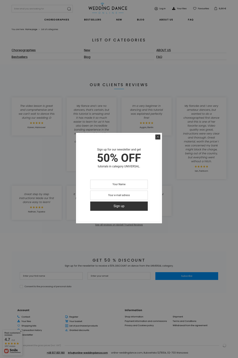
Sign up (119, 206)
